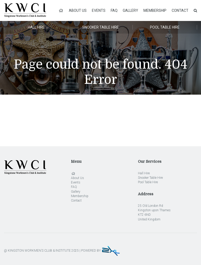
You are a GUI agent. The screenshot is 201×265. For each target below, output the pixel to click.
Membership (154, 10)
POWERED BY (100, 250)
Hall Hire (36, 27)
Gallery (130, 10)
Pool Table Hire (165, 27)
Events (98, 10)
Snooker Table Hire (100, 27)
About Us (78, 10)
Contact (180, 10)
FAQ (114, 10)
